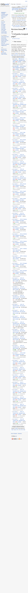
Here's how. (23, 20)
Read (15, 6)
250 (22, 55)
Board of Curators (4, 15)
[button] (19, 41)
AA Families (3, 28)
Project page (13, 4)
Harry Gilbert (21, 8)
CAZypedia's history (4, 14)
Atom (3, 51)
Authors (13, 16)
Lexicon (2, 23)
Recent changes (4, 33)
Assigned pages (4, 31)
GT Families (3, 30)
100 (19, 55)
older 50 (13, 55)
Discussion (18, 4)
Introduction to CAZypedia (3, 13)
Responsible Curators (21, 16)
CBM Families (3, 29)
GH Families (3, 24)
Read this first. (23, 26)
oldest (16, 53)
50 (17, 55)
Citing (2, 18)
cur (13, 66)
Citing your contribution (5, 44)
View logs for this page (16, 38)
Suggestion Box (4, 45)
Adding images (3, 41)
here (12, 25)
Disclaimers (20, 433)
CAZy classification (16, 26)
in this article (17, 25)
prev (16, 58)
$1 (20, 351)
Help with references (4, 40)
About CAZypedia (14, 433)
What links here (4, 49)
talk (16, 61)
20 (15, 55)
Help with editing (4, 39)
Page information (4, 54)
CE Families (3, 26)
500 (24, 55)
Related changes (4, 50)
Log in (26, 1)
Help (26, 28)
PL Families (3, 25)
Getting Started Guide (5, 36)
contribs (19, 61)
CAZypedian (18, 20)
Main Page (3, 21)
